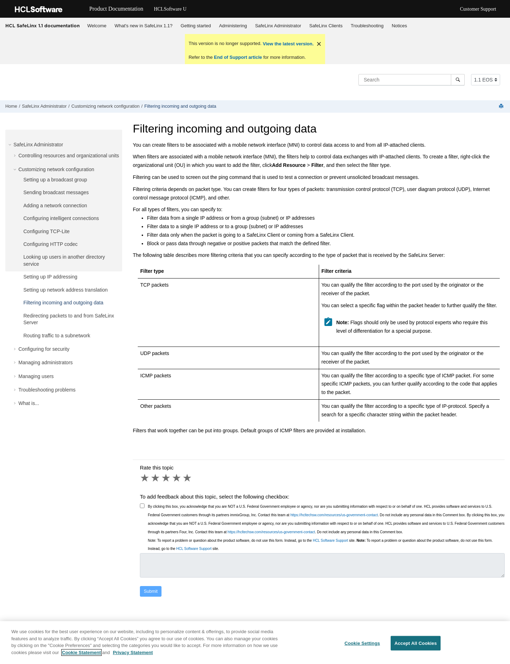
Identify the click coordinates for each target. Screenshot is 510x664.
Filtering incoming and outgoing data (180, 106)
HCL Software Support (330, 540)
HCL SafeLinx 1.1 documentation (42, 25)
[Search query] (411, 79)
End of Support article (237, 57)
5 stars (187, 478)
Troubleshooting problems (46, 390)
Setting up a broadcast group (55, 179)
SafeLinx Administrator (278, 25)
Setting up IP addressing (50, 277)
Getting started (196, 25)
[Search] (458, 79)
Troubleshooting (367, 25)
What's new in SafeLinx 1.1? (143, 25)
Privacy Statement (133, 656)
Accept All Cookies (416, 647)
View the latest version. (287, 43)
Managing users (36, 376)
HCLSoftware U (170, 9)
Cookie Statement (81, 656)
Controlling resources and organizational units (68, 155)
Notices (399, 25)
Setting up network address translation (65, 290)
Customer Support (478, 9)
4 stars (177, 478)
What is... (28, 403)
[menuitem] (96, 26)
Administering (233, 25)
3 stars (166, 478)
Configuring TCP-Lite (46, 231)
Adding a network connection (55, 205)
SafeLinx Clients (325, 25)
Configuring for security (43, 349)
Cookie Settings (362, 647)
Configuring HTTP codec (50, 244)
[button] (10, 144)
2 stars (156, 478)
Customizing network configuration (106, 106)
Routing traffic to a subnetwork (56, 335)
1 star (145, 478)
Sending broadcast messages (56, 192)
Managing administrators (45, 362)
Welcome (97, 25)
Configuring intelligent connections (61, 218)
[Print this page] (501, 106)
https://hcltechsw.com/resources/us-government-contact (334, 515)
